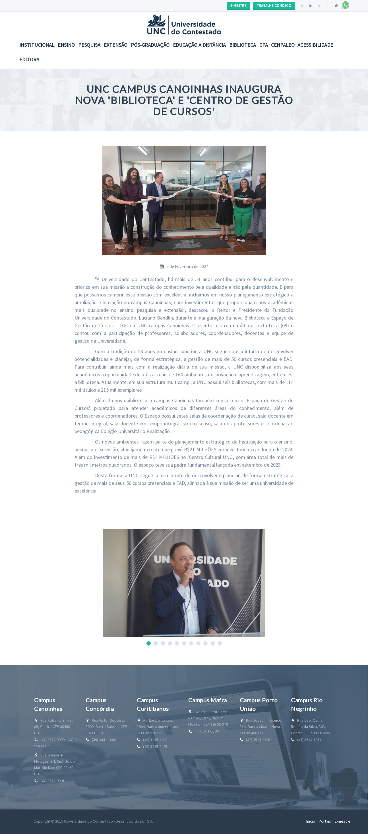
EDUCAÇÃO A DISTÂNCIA (199, 45)
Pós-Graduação (150, 45)
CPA (263, 45)
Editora (29, 59)
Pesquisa (89, 45)
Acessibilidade (315, 45)
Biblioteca (242, 45)
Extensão (115, 45)
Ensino (66, 45)
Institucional (36, 45)
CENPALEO (283, 45)
